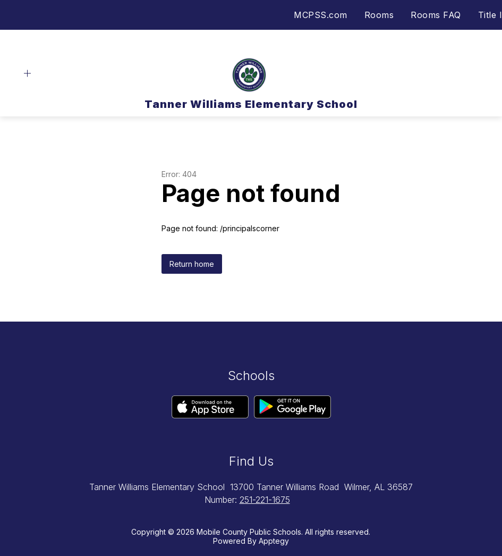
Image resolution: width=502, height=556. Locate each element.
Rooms (379, 15)
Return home (191, 263)
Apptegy (274, 540)
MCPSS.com (320, 15)
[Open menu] (27, 74)
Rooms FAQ (436, 15)
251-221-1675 (265, 499)
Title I (490, 15)
